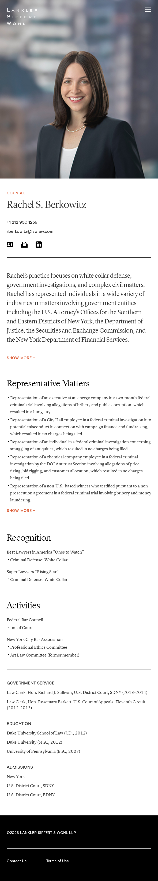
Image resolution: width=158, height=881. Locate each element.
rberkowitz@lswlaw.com (30, 231)
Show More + (21, 358)
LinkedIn (39, 244)
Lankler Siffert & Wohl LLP (22, 17)
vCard (10, 244)
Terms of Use (57, 861)
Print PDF (24, 244)
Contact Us (17, 861)
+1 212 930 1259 (22, 222)
